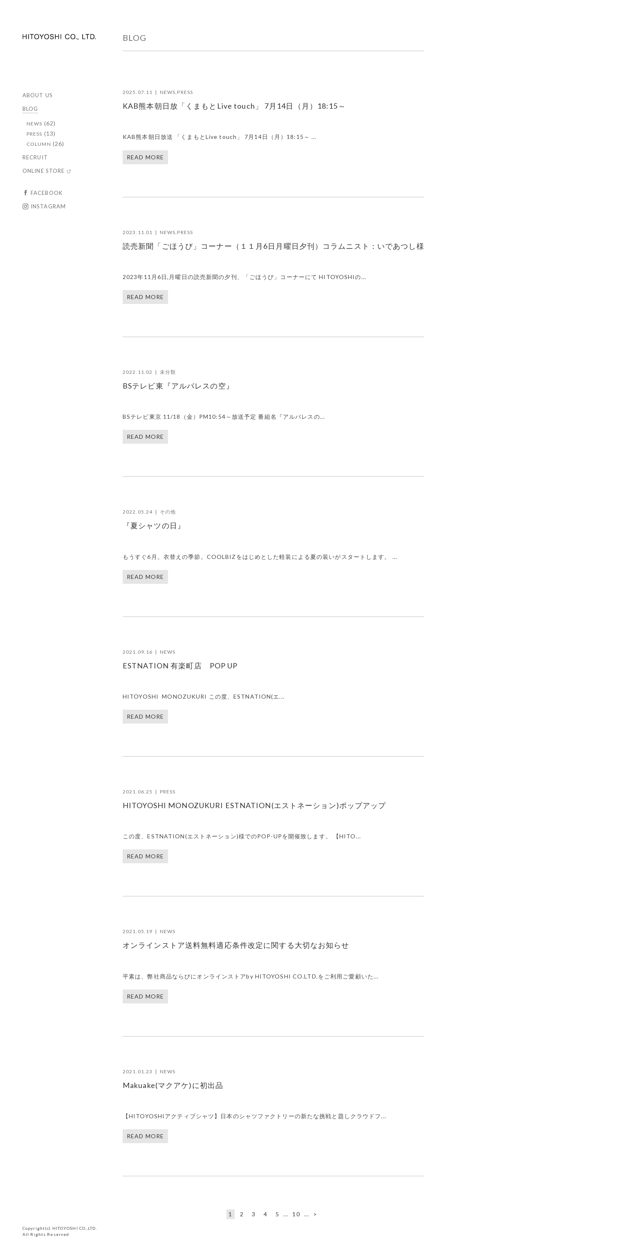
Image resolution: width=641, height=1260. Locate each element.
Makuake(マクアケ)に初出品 (173, 1085)
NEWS (34, 124)
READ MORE (145, 157)
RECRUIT (35, 157)
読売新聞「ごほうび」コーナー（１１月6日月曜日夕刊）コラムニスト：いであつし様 (273, 245)
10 (296, 1214)
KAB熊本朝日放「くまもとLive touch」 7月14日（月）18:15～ (234, 105)
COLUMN (39, 144)
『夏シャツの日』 (154, 525)
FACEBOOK (47, 193)
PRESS (35, 134)
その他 (168, 512)
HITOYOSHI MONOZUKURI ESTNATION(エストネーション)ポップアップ (254, 805)
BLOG (30, 108)
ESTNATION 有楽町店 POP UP (180, 665)
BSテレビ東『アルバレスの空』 (178, 385)
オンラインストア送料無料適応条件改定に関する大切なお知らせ (236, 945)
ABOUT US (37, 95)
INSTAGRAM (48, 206)
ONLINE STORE (43, 171)
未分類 (168, 372)
